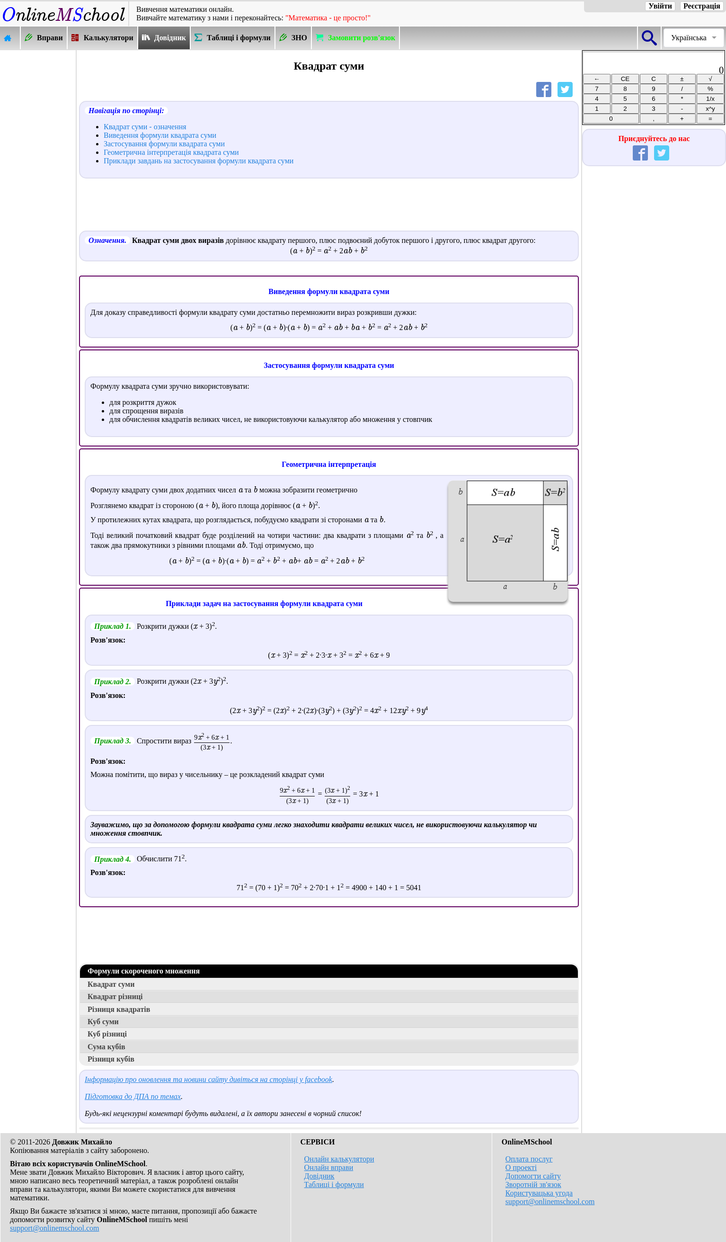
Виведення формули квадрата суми (160, 135)
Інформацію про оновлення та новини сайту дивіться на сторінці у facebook (208, 1079)
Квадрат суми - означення (145, 127)
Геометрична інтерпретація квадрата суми (171, 152)
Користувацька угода (539, 1193)
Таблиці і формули (334, 1184)
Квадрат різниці (115, 996)
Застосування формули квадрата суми (164, 144)
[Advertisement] (38, 193)
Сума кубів (106, 1047)
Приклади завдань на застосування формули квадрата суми (198, 161)
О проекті (521, 1167)
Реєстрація (701, 6)
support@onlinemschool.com (54, 1228)
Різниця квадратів (119, 1009)
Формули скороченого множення (144, 971)
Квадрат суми (111, 984)
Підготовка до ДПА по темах (133, 1096)
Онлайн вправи (329, 1167)
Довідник (319, 1176)
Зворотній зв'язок (533, 1184)
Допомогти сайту (533, 1176)
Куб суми (103, 1022)
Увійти (660, 6)
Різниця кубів (111, 1059)
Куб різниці (107, 1034)
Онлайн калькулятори (339, 1159)
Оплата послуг (529, 1159)
